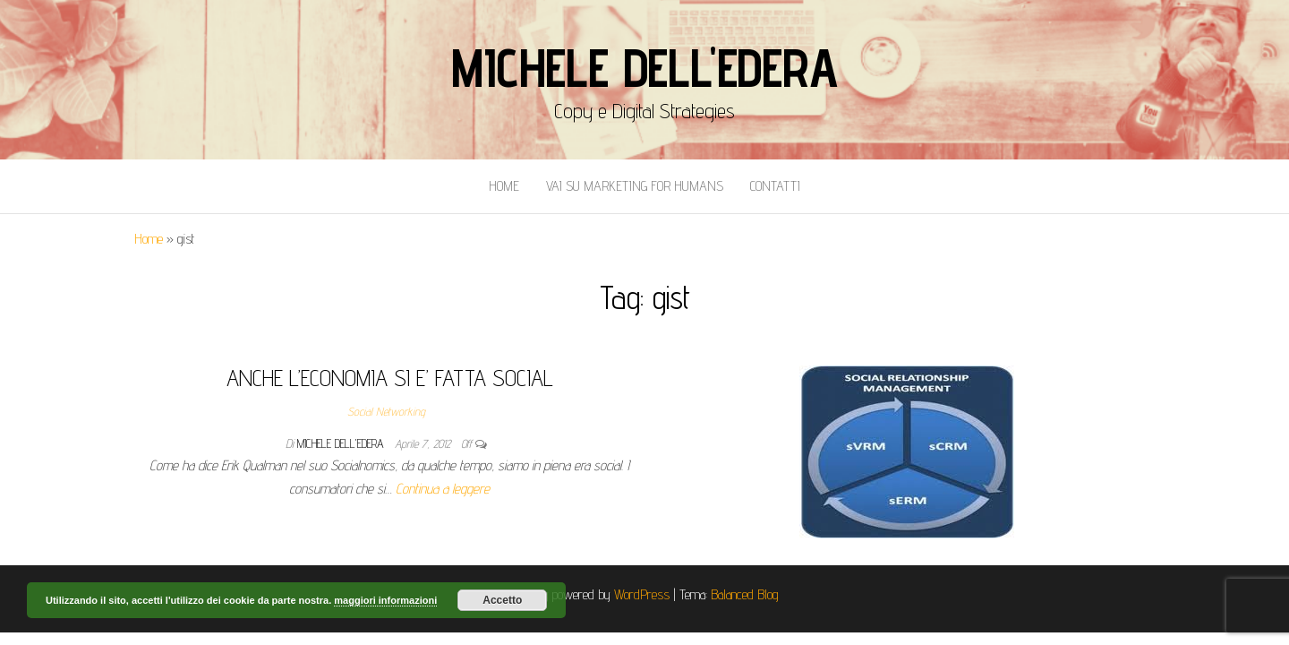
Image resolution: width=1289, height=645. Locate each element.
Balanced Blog (745, 594)
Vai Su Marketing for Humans (634, 185)
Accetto (502, 600)
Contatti (775, 185)
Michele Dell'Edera (644, 67)
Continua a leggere (443, 488)
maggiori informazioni (385, 600)
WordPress (642, 594)
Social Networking (386, 411)
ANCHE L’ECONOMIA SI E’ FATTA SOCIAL (389, 377)
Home (504, 185)
